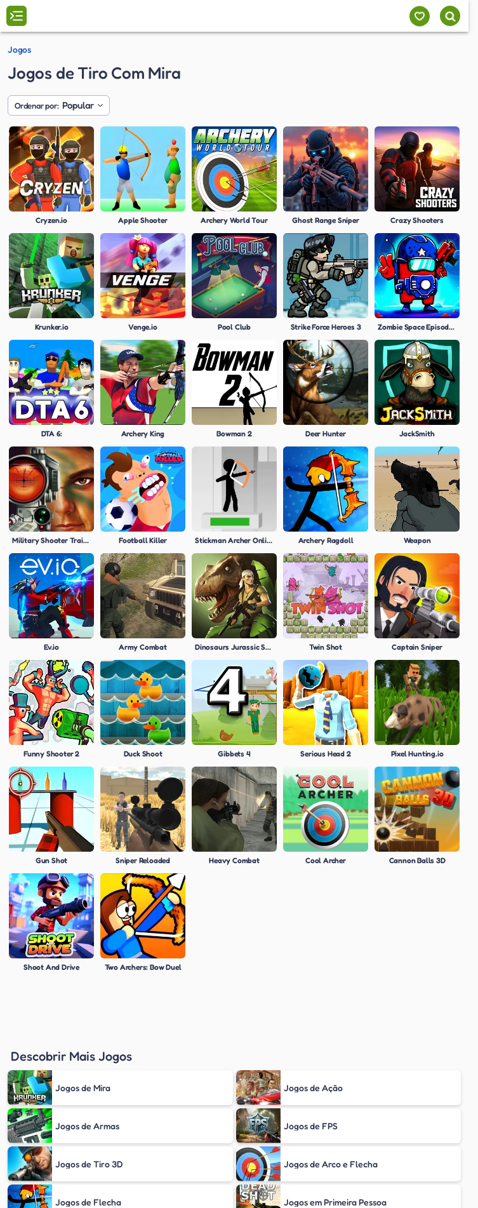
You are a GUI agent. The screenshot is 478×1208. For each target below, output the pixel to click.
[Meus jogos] (419, 16)
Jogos (19, 49)
